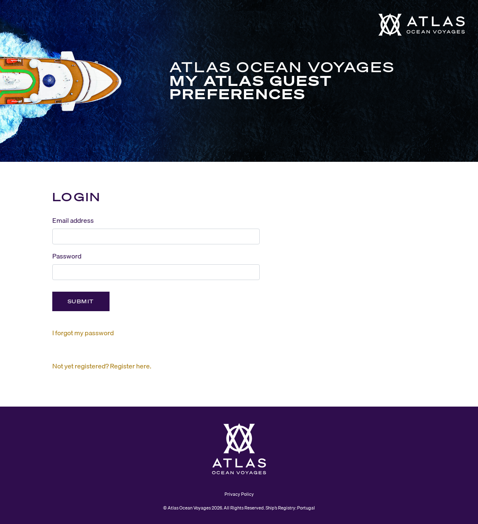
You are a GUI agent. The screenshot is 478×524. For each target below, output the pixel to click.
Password (66, 256)
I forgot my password (83, 332)
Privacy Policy (239, 494)
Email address (73, 220)
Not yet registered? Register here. (101, 366)
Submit (81, 301)
